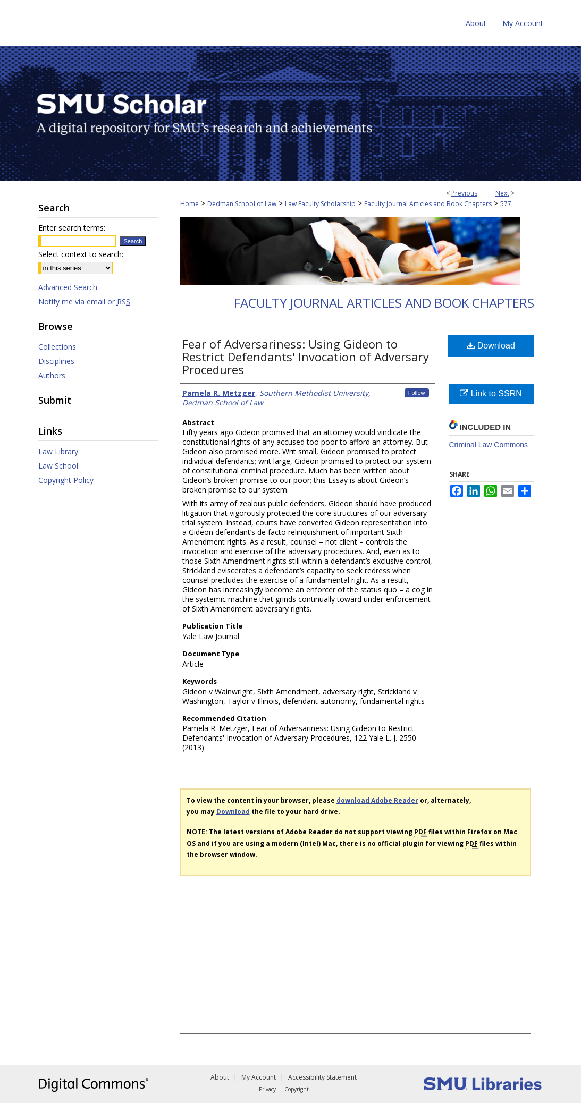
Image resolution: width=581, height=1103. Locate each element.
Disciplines (56, 361)
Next (502, 193)
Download (491, 345)
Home (189, 203)
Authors (51, 375)
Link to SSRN (490, 393)
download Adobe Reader (377, 800)
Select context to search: (80, 254)
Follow (416, 392)
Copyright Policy (66, 480)
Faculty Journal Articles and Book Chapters (428, 203)
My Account (258, 1077)
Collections (57, 347)
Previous (464, 193)
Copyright (296, 1089)
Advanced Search (67, 287)
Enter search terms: (71, 228)
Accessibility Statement (322, 1077)
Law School (58, 466)
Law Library (58, 451)
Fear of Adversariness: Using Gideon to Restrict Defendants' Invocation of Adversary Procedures (305, 356)
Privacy (267, 1089)
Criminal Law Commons (488, 444)
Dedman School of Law (241, 203)
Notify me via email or (84, 301)
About (219, 1077)
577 (505, 203)
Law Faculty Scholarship (320, 203)
